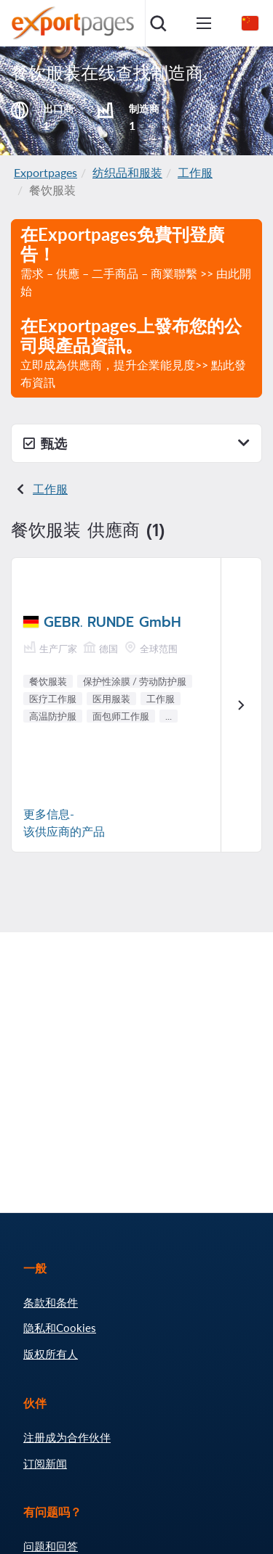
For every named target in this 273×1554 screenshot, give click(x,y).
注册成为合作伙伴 (67, 1437)
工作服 (195, 172)
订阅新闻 (45, 1463)
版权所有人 (50, 1353)
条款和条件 (50, 1302)
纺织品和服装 (127, 172)
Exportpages (45, 172)
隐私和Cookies (59, 1327)
